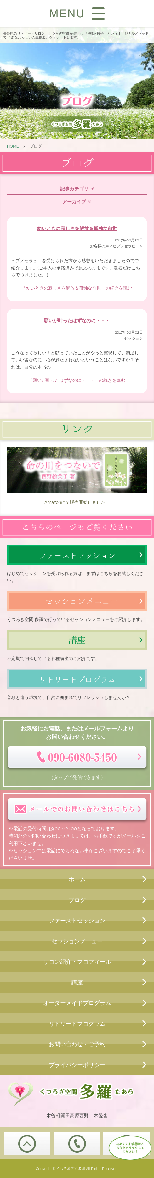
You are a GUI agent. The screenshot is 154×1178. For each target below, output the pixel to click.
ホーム (77, 879)
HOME (13, 146)
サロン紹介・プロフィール (77, 961)
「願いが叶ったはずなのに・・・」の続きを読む (76, 380)
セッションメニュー (77, 941)
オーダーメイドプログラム (77, 1003)
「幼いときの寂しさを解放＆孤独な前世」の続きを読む (77, 287)
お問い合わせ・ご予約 (77, 1044)
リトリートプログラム (77, 1023)
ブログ (77, 900)
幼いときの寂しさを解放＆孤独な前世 (77, 228)
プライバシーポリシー (77, 1065)
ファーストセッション (77, 920)
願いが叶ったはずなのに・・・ (77, 321)
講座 (77, 982)
